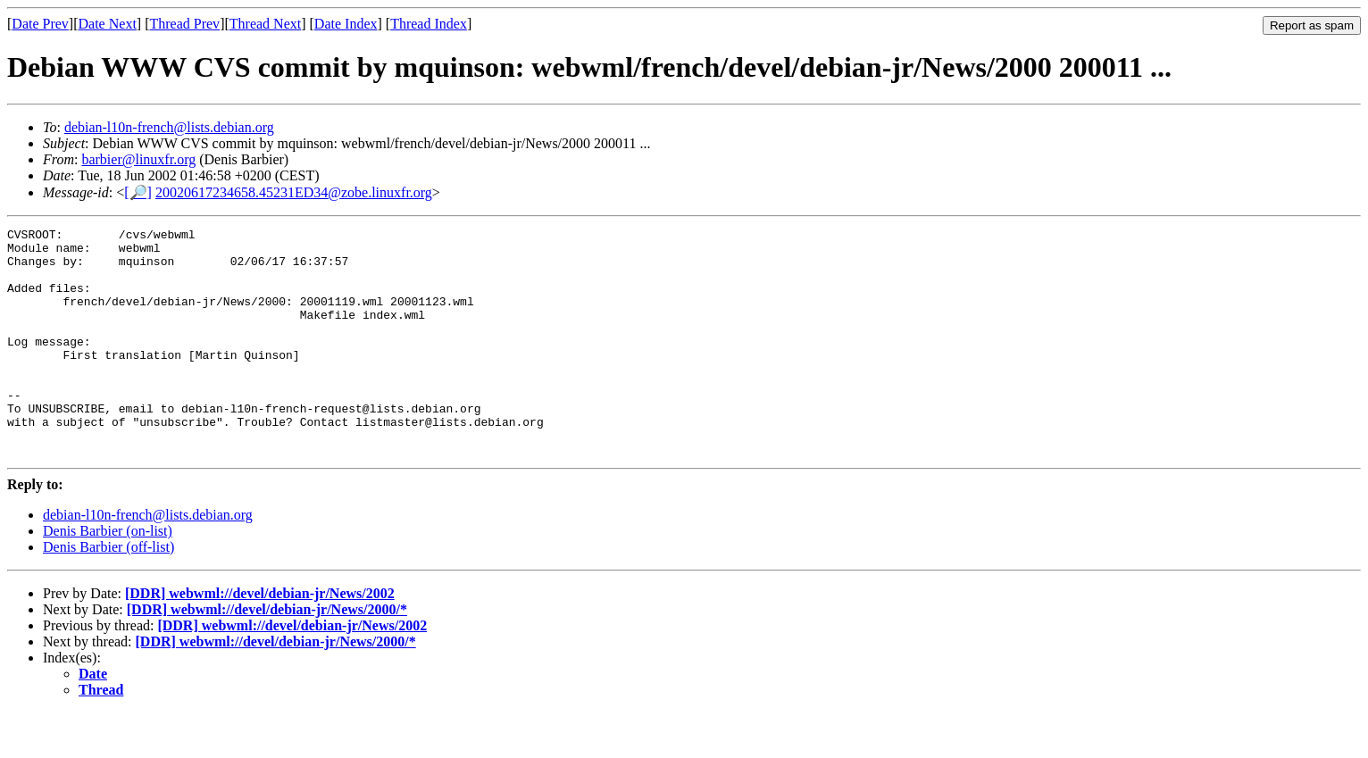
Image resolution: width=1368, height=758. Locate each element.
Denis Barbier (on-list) (107, 576)
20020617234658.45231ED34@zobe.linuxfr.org (293, 192)
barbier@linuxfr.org (138, 159)
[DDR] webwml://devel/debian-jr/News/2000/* (267, 654)
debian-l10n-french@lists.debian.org (169, 127)
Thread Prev (184, 23)
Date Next (108, 23)
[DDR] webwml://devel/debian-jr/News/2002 (260, 638)
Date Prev (40, 23)
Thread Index (428, 23)
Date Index (346, 23)
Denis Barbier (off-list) (108, 592)
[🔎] (138, 192)
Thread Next (265, 23)
